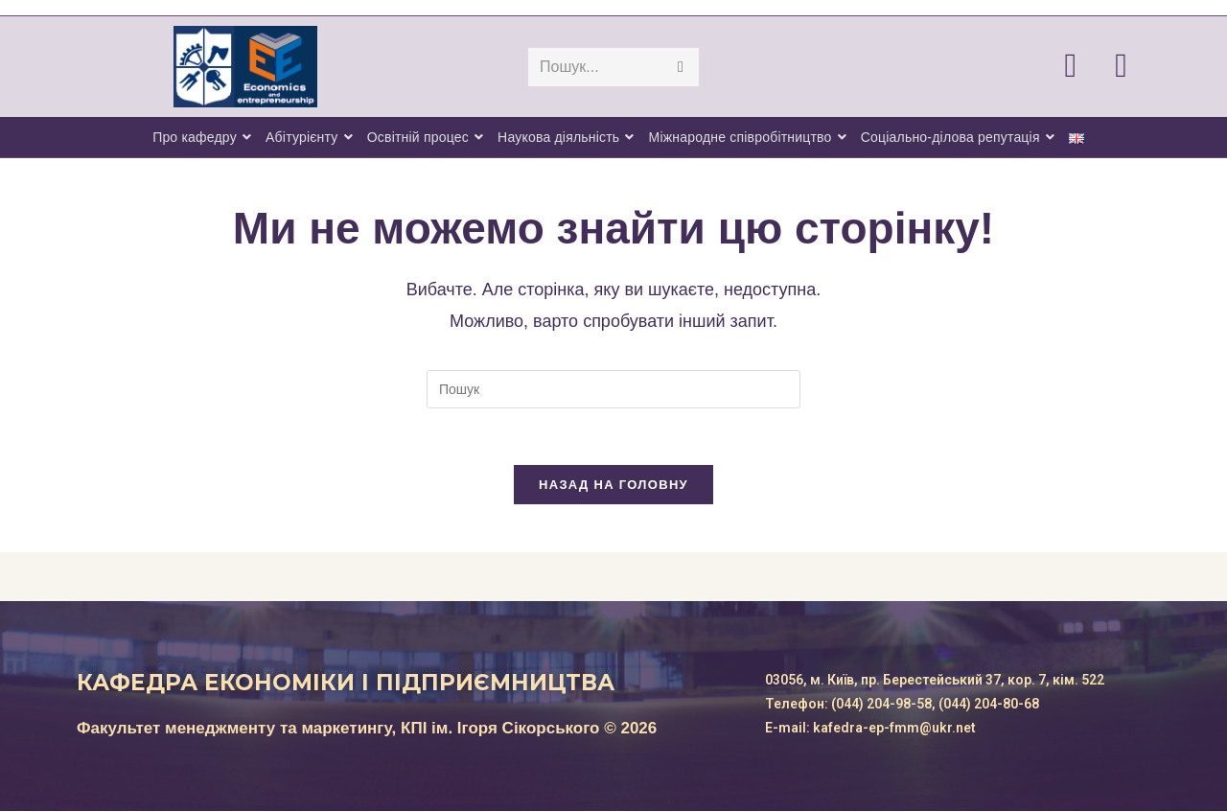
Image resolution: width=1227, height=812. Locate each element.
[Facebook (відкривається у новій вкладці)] (1089, 65)
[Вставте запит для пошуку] (613, 389)
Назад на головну (613, 485)
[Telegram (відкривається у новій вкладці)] (1140, 65)
